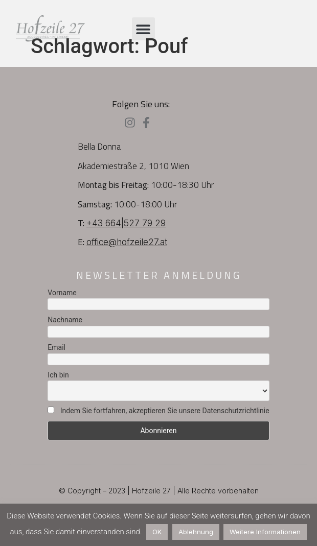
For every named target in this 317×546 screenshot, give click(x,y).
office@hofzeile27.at (126, 242)
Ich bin (58, 375)
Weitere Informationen (265, 532)
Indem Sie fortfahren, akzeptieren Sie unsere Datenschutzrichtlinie (158, 411)
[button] (143, 28)
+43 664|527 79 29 (126, 223)
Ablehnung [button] (195, 532)
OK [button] (157, 532)
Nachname (65, 320)
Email (56, 347)
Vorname (62, 293)
